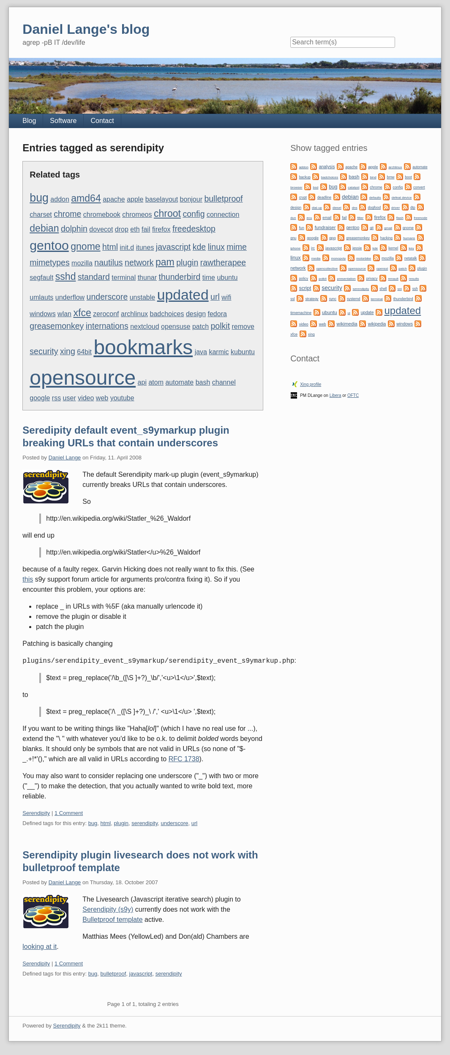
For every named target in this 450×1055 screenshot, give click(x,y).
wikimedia (347, 323)
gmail (388, 228)
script (305, 288)
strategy (311, 299)
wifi (226, 297)
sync (332, 299)
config (194, 214)
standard (94, 277)
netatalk (410, 258)
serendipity (144, 823)
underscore (107, 296)
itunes (145, 247)
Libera (335, 395)
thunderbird (180, 277)
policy (303, 278)
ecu (309, 218)
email (326, 218)
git (372, 228)
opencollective (327, 269)
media (316, 258)
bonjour (191, 199)
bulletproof (223, 198)
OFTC (353, 395)
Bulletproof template (112, 919)
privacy (372, 278)
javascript (173, 246)
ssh (415, 289)
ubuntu (227, 277)
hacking (386, 238)
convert (419, 187)
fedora (217, 313)
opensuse (175, 326)
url (215, 296)
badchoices (167, 313)
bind (373, 177)
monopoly (338, 258)
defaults (375, 198)
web (102, 398)
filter (360, 218)
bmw (390, 177)
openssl (382, 269)
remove (243, 326)
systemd (353, 299)
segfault (41, 277)
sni (400, 289)
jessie (357, 248)
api (142, 382)
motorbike (363, 258)
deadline (324, 197)
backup (305, 177)
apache (114, 199)
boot (408, 177)
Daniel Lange (65, 457)
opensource (83, 377)
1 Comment (69, 813)
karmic (219, 351)
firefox (161, 229)
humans (409, 238)
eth (134, 229)
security (44, 351)
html (110, 246)
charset (41, 214)
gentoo (49, 245)
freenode (421, 218)
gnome (85, 246)
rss (56, 398)
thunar (147, 277)
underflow (70, 297)
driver (395, 208)
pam (165, 262)
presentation (346, 279)
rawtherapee (223, 262)
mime (236, 246)
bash (203, 382)
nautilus (108, 262)
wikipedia (377, 324)
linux (216, 246)
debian (44, 228)
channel (224, 382)
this (27, 579)
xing (67, 351)
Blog (29, 120)
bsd (316, 187)
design (196, 313)
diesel (337, 208)
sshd (65, 276)
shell (383, 289)
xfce (82, 312)
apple (135, 199)
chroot (167, 213)
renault (393, 279)
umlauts (41, 297)
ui (349, 313)
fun (301, 228)
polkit (220, 326)
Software (63, 120)
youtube (122, 398)
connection (223, 214)
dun (293, 218)
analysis (327, 166)
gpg (332, 238)
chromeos (137, 214)
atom (156, 382)
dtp (412, 207)
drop (121, 229)
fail (146, 229)
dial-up (317, 208)
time (208, 277)
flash (400, 218)
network (139, 262)
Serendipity (36, 813)
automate (179, 382)
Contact (102, 120)
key (411, 248)
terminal (124, 277)
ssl (292, 299)
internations (107, 326)
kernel (393, 248)
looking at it (39, 946)
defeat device (402, 198)
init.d (127, 247)
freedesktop (193, 228)
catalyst (353, 187)
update (367, 312)
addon (59, 199)
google (40, 398)
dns (354, 208)
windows (42, 313)
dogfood (374, 207)
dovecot (101, 229)
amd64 (86, 198)
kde (199, 246)
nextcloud (144, 326)
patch (200, 326)
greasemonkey (57, 326)
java (201, 351)
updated (183, 295)
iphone (295, 248)
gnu (293, 238)
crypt (303, 197)
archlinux (134, 313)
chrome (67, 214)
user (69, 398)
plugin (187, 262)
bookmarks (143, 347)
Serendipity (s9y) (107, 909)
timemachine (300, 313)
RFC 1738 (184, 759)
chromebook (101, 214)
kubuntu (243, 351)
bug (39, 197)
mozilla (82, 263)
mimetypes (49, 262)
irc (313, 248)
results (414, 279)
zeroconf (106, 313)
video (86, 398)
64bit (84, 351)
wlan (64, 313)
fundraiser (325, 227)
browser (296, 187)
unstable (142, 297)
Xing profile (310, 384)
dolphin (74, 228)
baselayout (161, 199)
